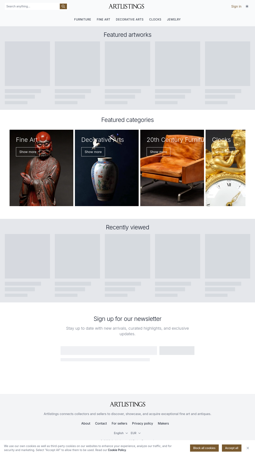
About (85, 423)
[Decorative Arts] (107, 168)
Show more (27, 152)
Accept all (231, 448)
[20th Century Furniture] (172, 168)
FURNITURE (82, 19)
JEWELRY (174, 19)
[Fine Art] (41, 168)
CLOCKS (155, 19)
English (121, 433)
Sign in (236, 6)
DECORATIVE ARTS (130, 19)
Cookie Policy (117, 450)
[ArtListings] (127, 404)
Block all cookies (204, 448)
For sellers (119, 423)
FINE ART (103, 19)
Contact (101, 423)
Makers (163, 423)
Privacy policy (142, 423)
